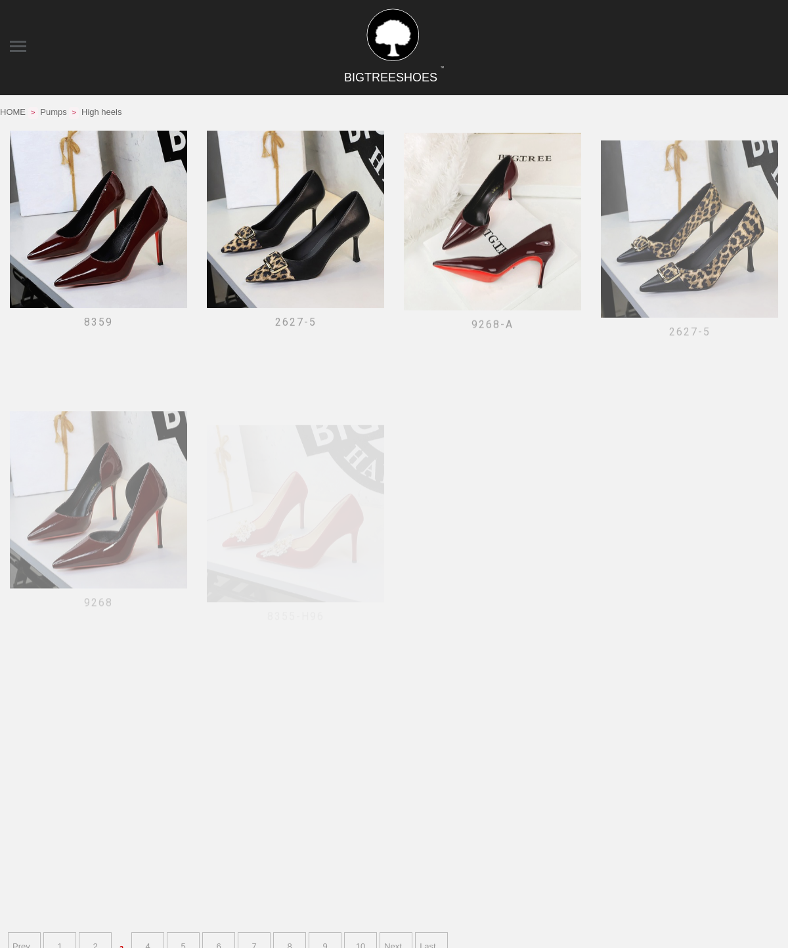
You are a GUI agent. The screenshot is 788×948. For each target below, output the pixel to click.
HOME (13, 112)
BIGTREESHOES (394, 77)
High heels (101, 112)
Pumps (53, 112)
